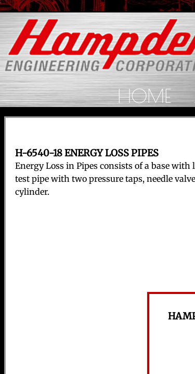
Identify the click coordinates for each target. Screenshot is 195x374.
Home (144, 95)
